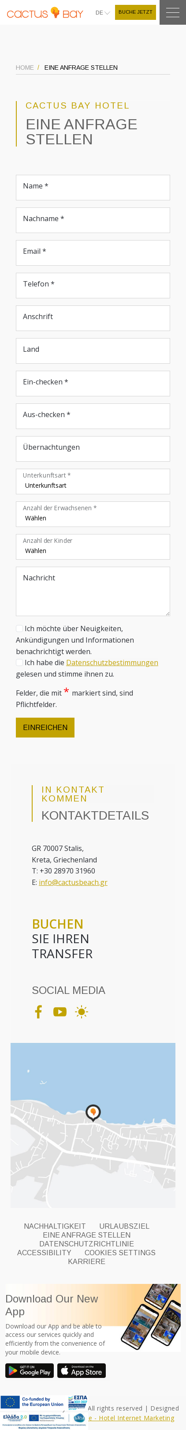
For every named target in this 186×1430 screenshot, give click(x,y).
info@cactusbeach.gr (73, 882)
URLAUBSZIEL (124, 1226)
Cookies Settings (120, 1253)
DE (100, 13)
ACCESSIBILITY (44, 1253)
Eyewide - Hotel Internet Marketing (120, 1418)
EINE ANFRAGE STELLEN (86, 1235)
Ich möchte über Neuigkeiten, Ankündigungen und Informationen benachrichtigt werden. (75, 640)
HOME (25, 67)
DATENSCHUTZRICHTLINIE (86, 1244)
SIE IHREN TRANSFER (62, 939)
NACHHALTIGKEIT (55, 1226)
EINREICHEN (45, 727)
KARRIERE (86, 1261)
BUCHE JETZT (136, 12)
